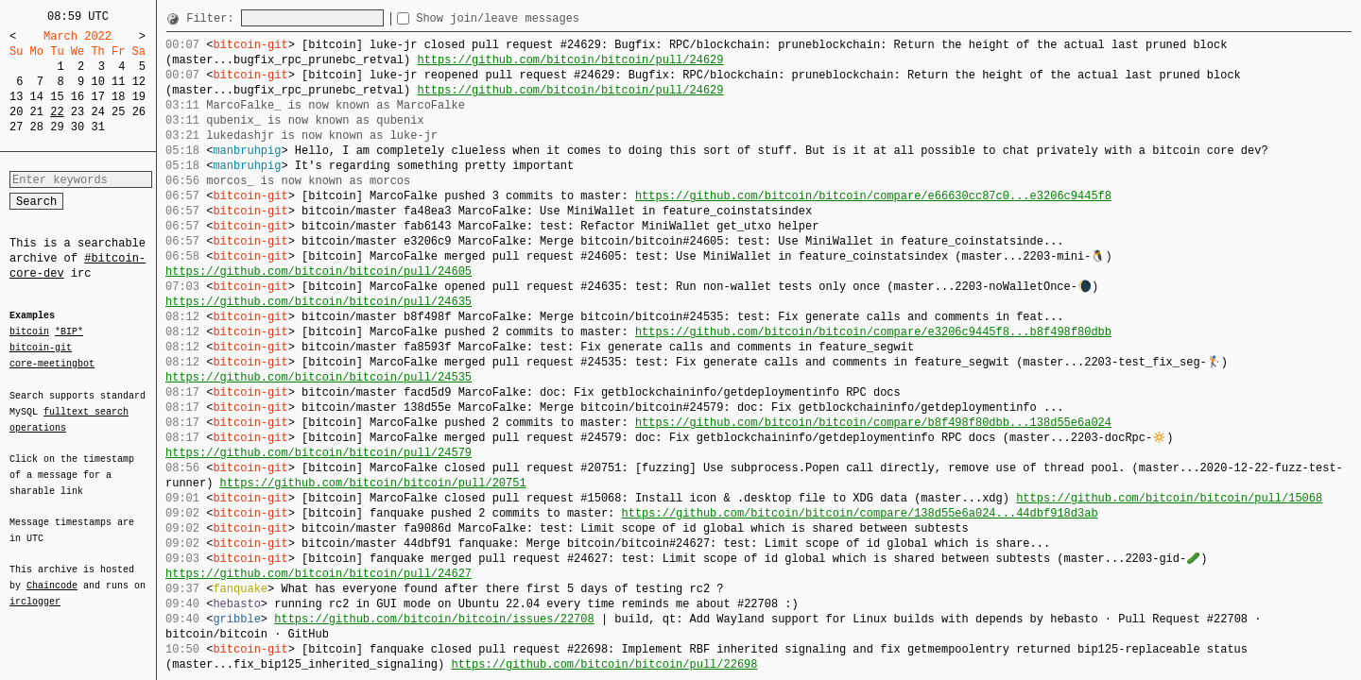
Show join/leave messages (531, 18)
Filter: (213, 18)
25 (118, 112)
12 (139, 82)
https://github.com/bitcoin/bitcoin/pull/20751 (373, 483)
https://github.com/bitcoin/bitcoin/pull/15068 (1169, 498)
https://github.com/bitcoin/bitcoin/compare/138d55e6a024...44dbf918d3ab (859, 513)
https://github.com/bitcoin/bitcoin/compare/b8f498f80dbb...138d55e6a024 (873, 423)
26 (139, 112)
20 (16, 112)
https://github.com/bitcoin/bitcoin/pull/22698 (604, 664)
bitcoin (29, 332)
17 (97, 97)
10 (97, 82)
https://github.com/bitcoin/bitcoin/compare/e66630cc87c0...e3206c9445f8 (873, 196)
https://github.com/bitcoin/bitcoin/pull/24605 (318, 272)
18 (118, 97)
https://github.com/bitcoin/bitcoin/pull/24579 (318, 453)
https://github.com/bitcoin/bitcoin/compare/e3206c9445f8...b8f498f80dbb (873, 332)
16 (77, 97)
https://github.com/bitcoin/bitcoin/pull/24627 (318, 574)
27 (16, 127)
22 (56, 112)
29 (56, 127)
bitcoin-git (40, 347)
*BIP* (69, 332)
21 (36, 112)
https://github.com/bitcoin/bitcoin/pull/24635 (318, 302)
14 (36, 97)
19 (139, 97)
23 (77, 112)
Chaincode (52, 574)
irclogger (34, 589)
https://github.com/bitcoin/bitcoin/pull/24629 (570, 60)
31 (97, 127)
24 (97, 112)
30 (77, 127)
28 (36, 127)
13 (16, 97)
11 (118, 82)
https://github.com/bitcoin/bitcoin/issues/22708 (434, 619)
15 (56, 97)
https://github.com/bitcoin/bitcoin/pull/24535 (318, 377)
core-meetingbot (52, 362)
